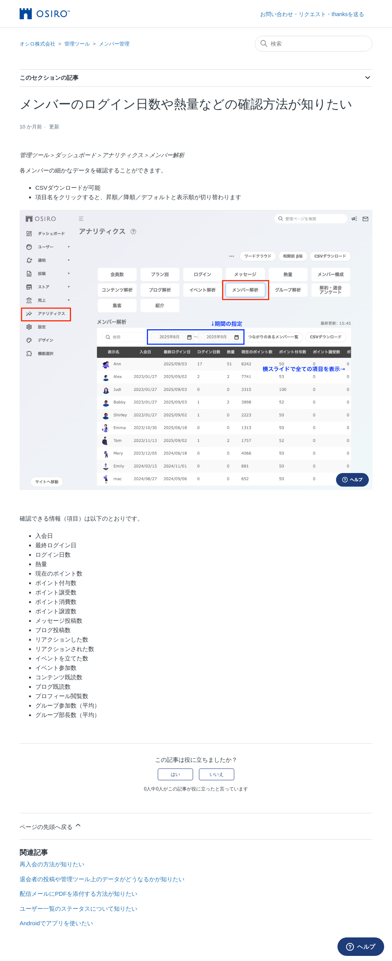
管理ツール (77, 44)
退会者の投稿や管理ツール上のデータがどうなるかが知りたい (102, 879)
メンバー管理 (114, 44)
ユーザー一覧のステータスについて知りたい (78, 908)
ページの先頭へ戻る (51, 825)
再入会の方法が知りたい (52, 864)
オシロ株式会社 (37, 44)
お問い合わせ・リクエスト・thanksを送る (312, 14)
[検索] (313, 43)
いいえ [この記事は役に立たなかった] (217, 774)
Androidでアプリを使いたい (56, 923)
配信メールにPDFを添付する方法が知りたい (78, 893)
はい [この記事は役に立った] (175, 774)
